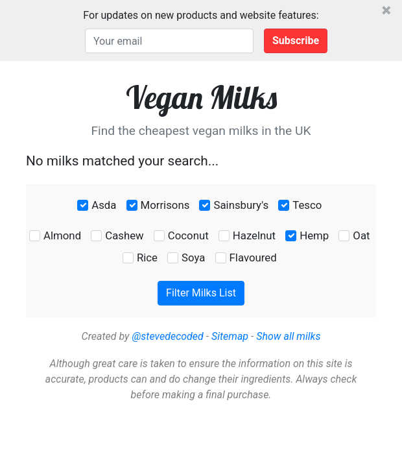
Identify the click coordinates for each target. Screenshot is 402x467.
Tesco (307, 204)
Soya (193, 257)
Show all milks (288, 336)
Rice (147, 257)
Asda (103, 204)
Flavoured (253, 257)
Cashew (124, 235)
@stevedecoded (167, 336)
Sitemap (229, 336)
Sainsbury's (240, 204)
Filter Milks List (201, 293)
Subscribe (295, 40)
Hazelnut (254, 235)
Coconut (188, 235)
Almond (62, 235)
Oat (361, 235)
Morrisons (165, 204)
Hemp (314, 235)
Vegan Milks (201, 97)
